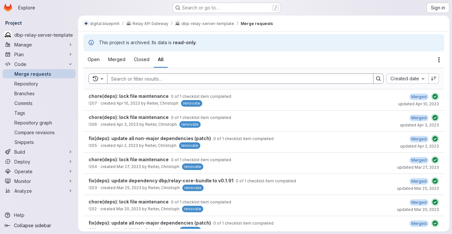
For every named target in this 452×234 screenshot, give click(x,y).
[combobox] (407, 78)
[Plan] (39, 54)
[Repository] (39, 83)
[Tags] (39, 112)
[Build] (39, 151)
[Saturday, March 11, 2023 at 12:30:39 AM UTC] (419, 223)
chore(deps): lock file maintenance (129, 96)
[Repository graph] (39, 122)
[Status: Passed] (435, 96)
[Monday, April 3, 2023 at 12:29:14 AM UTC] (419, 117)
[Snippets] (39, 142)
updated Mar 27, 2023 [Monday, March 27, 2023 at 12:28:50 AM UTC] (418, 167)
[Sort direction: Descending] (434, 78)
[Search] (237, 79)
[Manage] (39, 44)
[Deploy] (39, 161)
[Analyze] (39, 190)
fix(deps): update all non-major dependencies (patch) (150, 138)
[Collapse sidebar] (39, 225)
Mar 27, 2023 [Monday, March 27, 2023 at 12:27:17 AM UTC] (129, 166)
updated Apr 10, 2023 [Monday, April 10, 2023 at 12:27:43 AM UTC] (418, 103)
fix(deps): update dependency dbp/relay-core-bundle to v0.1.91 (161, 180)
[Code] (39, 64)
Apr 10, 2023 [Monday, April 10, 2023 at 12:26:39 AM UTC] (128, 103)
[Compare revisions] (39, 132)
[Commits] (39, 103)
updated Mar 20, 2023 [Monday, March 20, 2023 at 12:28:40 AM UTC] (418, 209)
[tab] (93, 59)
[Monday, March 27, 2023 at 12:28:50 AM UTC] (419, 160)
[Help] (39, 215)
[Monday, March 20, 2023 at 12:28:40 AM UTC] (419, 202)
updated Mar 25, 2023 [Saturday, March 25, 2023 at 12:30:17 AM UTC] (418, 188)
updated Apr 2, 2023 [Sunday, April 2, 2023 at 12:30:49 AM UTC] (419, 146)
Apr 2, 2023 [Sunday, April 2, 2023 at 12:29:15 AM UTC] (127, 145)
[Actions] (439, 60)
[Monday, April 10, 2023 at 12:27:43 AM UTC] (419, 96)
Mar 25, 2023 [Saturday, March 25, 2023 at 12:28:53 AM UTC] (129, 187)
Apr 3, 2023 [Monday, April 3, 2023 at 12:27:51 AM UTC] (127, 124)
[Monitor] (39, 181)
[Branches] (39, 93)
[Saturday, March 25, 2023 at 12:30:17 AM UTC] (419, 181)
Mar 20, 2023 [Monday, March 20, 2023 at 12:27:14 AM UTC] (128, 208)
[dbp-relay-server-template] (39, 34)
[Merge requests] (39, 73)
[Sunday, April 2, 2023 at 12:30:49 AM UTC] (419, 139)
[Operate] (39, 171)
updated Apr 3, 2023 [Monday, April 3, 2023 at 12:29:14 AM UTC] (419, 125)
